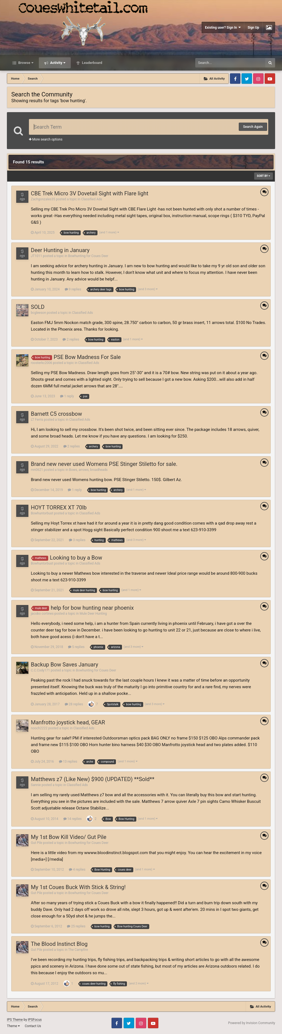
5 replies (76, 647)
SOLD (38, 307)
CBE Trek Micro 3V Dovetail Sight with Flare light (89, 193)
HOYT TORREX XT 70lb (58, 507)
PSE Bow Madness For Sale (87, 357)
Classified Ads (91, 199)
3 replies (77, 540)
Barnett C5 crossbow (56, 414)
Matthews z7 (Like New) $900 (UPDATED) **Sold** (92, 779)
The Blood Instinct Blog (59, 944)
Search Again (253, 127)
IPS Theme (15, 1020)
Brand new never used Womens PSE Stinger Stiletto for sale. (104, 464)
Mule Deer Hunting (93, 613)
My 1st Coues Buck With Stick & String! (78, 887)
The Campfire (78, 950)
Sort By (263, 175)
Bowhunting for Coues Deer (88, 256)
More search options (46, 139)
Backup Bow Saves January (64, 664)
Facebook (235, 78)
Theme (13, 1026)
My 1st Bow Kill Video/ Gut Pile (68, 837)
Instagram (258, 78)
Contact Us (33, 1026)
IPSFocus (35, 1020)
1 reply (67, 396)
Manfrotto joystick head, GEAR (68, 722)
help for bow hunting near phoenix (92, 607)
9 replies (73, 289)
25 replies (76, 926)
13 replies (68, 761)
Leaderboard (91, 63)
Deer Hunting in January (60, 250)
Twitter (247, 78)
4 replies (77, 869)
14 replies (72, 819)
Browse (25, 63)
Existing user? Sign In (223, 27)
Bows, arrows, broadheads (88, 470)
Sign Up (253, 27)
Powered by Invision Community (251, 1023)
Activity (57, 63)
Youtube (270, 78)
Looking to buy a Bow (76, 557)
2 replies (71, 339)
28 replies (74, 704)
